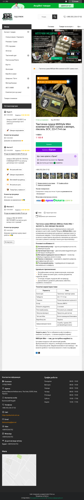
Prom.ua (52, 494)
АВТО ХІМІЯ (10, 88)
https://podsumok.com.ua (10, 415)
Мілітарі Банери (11, 83)
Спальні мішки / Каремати (15, 37)
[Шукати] (54, 16)
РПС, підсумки (10, 46)
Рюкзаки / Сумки (11, 42)
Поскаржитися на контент (38, 498)
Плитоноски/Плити (12, 60)
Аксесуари (9, 69)
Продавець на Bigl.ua (42, 496)
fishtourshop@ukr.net (9, 422)
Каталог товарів (9, 32)
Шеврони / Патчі (11, 78)
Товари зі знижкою (10, 98)
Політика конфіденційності (55, 498)
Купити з (49, 150)
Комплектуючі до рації (13, 92)
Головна (51, 26)
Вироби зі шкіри (11, 74)
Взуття (8, 65)
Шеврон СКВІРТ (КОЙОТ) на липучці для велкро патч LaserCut (16, 121)
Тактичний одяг (11, 55)
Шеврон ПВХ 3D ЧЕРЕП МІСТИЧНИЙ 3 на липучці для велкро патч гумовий (17, 220)
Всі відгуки (8, 242)
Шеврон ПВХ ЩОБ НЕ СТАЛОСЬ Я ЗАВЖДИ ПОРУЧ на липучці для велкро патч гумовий (17, 161)
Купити (49, 144)
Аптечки (8, 51)
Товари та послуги (65, 26)
